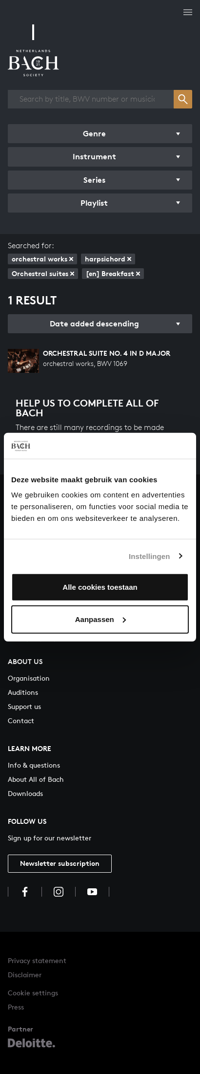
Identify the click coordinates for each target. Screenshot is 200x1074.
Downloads (25, 793)
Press (16, 1007)
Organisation (29, 678)
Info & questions (34, 765)
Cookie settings (33, 992)
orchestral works (42, 259)
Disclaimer (24, 974)
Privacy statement (37, 960)
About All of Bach (36, 779)
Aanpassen (100, 619)
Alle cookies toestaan (99, 587)
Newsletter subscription (60, 863)
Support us (24, 706)
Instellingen (149, 556)
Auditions (23, 692)
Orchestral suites (43, 273)
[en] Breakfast (113, 273)
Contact (21, 720)
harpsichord (108, 259)
